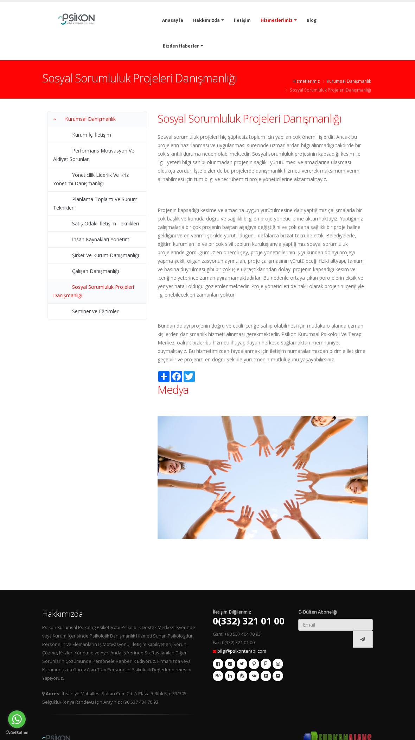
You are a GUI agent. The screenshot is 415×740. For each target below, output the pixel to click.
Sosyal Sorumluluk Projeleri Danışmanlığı (330, 90)
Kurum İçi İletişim (91, 134)
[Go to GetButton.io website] (17, 732)
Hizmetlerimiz (277, 20)
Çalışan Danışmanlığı (95, 271)
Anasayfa (172, 20)
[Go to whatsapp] (17, 719)
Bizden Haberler (181, 46)
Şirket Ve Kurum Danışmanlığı (105, 255)
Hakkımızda (206, 20)
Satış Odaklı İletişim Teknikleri (105, 223)
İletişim (242, 20)
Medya (173, 389)
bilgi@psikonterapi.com (241, 651)
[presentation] (325, 639)
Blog (312, 20)
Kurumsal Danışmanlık (349, 81)
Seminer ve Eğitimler (95, 311)
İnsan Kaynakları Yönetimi (101, 239)
